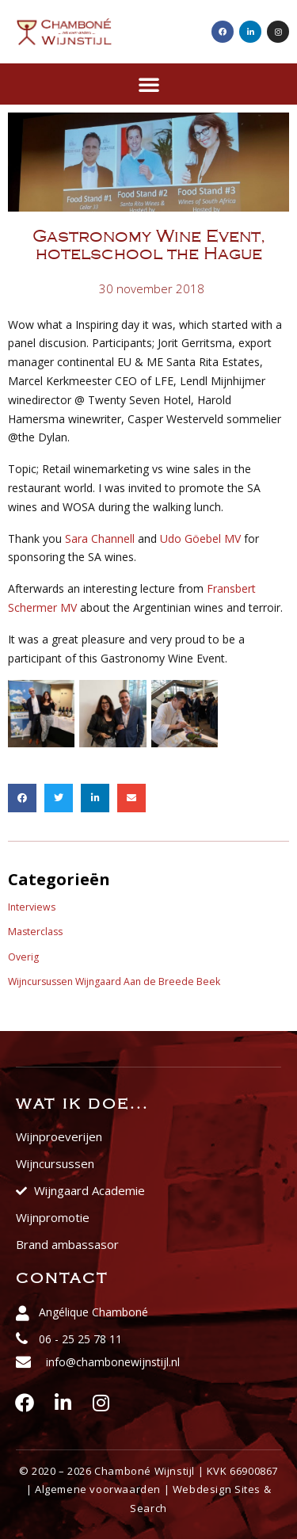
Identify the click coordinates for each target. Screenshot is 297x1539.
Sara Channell (100, 538)
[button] (149, 84)
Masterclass (35, 931)
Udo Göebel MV (200, 538)
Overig (23, 957)
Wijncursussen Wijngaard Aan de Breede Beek (114, 981)
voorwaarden (125, 1489)
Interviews (31, 907)
